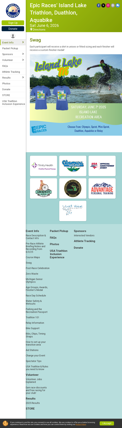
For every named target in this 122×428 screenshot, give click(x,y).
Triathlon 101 (32, 317)
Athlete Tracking (11, 71)
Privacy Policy (81, 424)
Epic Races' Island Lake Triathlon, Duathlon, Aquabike (58, 12)
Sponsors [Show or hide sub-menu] (7, 54)
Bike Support (32, 328)
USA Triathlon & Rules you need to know (37, 368)
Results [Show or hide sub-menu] (6, 77)
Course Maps (33, 257)
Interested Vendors (84, 235)
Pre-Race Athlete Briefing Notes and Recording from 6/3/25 (35, 247)
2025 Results (33, 403)
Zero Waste (32, 273)
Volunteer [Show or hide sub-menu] (7, 60)
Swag (29, 262)
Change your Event (35, 355)
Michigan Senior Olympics (34, 280)
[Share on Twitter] (103, 5)
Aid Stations (32, 350)
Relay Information (35, 323)
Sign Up (13, 22)
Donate (12, 28)
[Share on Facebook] (99, 5)
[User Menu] (12, 35)
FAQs (5, 66)
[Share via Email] (113, 5)
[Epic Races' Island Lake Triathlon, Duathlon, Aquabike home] (13, 10)
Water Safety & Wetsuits (34, 302)
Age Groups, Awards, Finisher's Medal (37, 288)
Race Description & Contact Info (36, 237)
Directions (39, 29)
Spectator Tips (33, 361)
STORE (6, 95)
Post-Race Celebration (37, 268)
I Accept (106, 423)
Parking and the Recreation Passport (36, 310)
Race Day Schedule (36, 295)
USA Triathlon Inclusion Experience (13, 102)
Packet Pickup (10, 48)
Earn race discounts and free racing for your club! (36, 390)
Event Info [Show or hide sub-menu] (8, 42)
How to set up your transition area (36, 343)
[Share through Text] (118, 5)
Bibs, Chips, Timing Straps (35, 335)
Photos (6, 83)
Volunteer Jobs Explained (34, 380)
